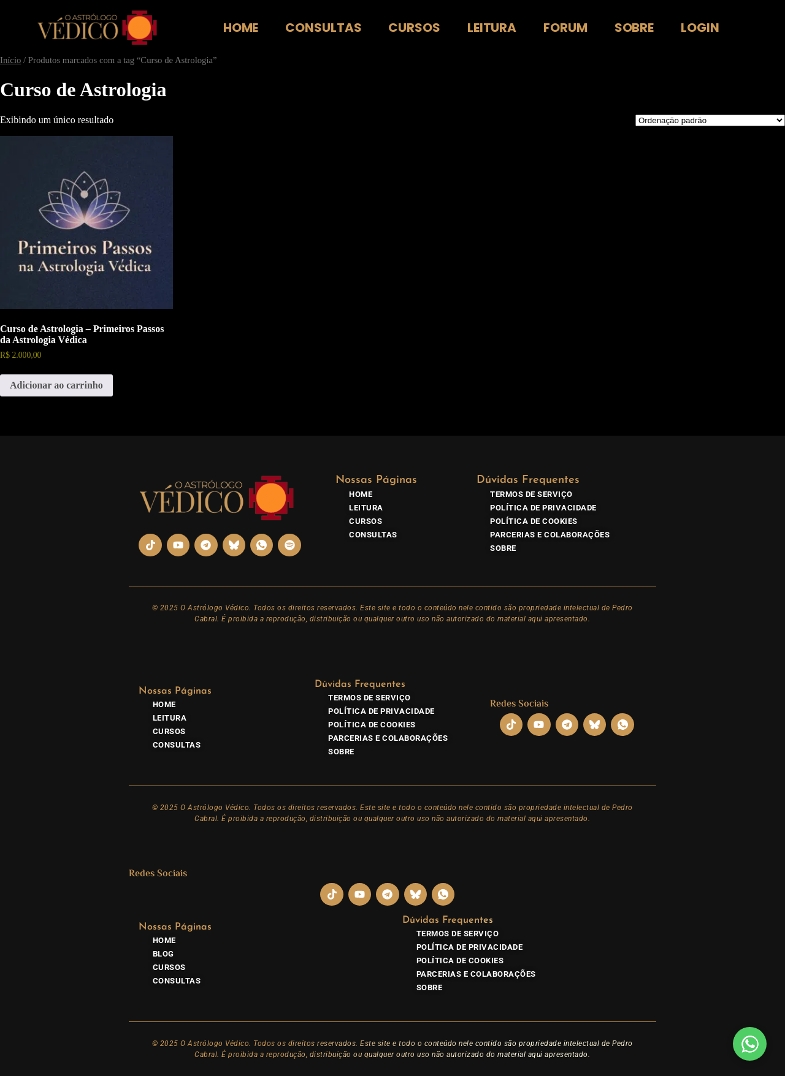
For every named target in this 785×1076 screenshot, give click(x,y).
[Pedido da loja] (710, 120)
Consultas (323, 27)
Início (10, 60)
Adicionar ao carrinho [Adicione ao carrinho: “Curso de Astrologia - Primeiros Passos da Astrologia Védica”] (56, 385)
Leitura (491, 27)
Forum (565, 27)
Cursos (414, 27)
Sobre (634, 27)
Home (241, 27)
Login (700, 27)
